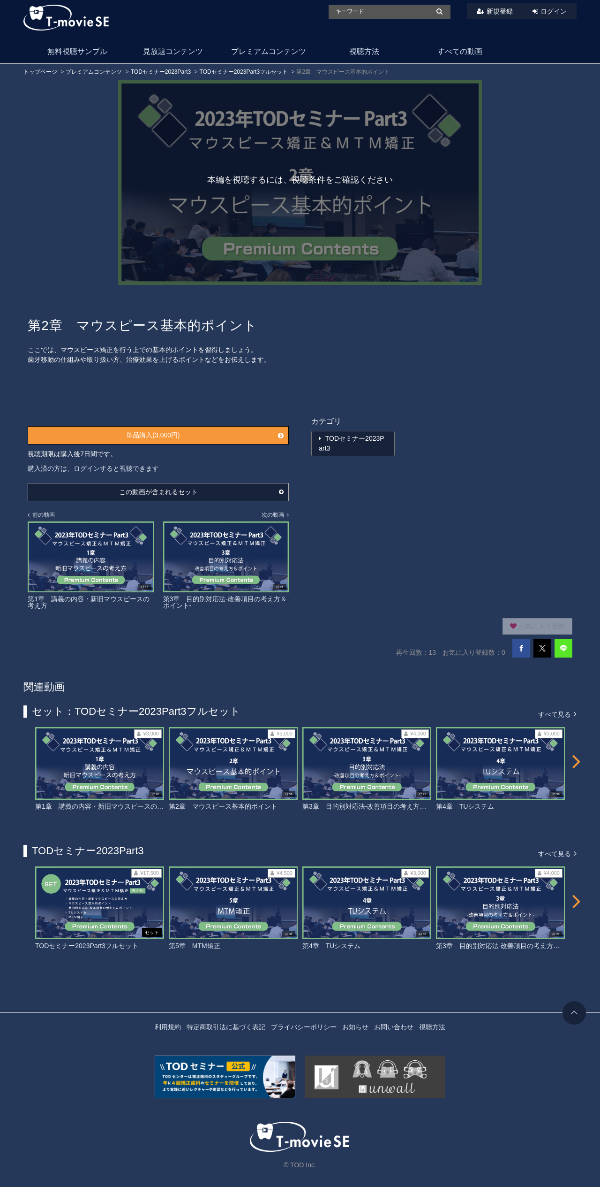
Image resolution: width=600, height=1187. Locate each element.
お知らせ (355, 1027)
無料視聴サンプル (77, 51)
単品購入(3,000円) (205, 435)
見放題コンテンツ (173, 51)
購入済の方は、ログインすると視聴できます (93, 468)
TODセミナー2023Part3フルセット (244, 72)
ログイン (553, 11)
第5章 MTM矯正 (194, 946)
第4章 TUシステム (465, 806)
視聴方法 (364, 51)
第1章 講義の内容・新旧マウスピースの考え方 (106, 806)
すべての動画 (459, 51)
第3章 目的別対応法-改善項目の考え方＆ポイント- (378, 806)
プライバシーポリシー (304, 1027)
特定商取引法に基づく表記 (226, 1027)
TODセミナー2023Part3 (161, 72)
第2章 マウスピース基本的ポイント (223, 806)
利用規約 (168, 1027)
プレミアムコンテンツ (268, 51)
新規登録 (500, 11)
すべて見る (557, 714)
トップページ (40, 72)
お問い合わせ (393, 1027)
